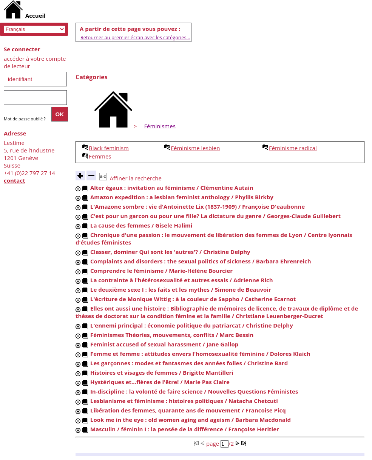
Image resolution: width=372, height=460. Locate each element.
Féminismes (159, 126)
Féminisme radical (293, 148)
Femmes (100, 156)
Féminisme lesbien (195, 148)
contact (14, 180)
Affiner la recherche (136, 178)
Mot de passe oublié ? (25, 119)
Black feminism (109, 148)
